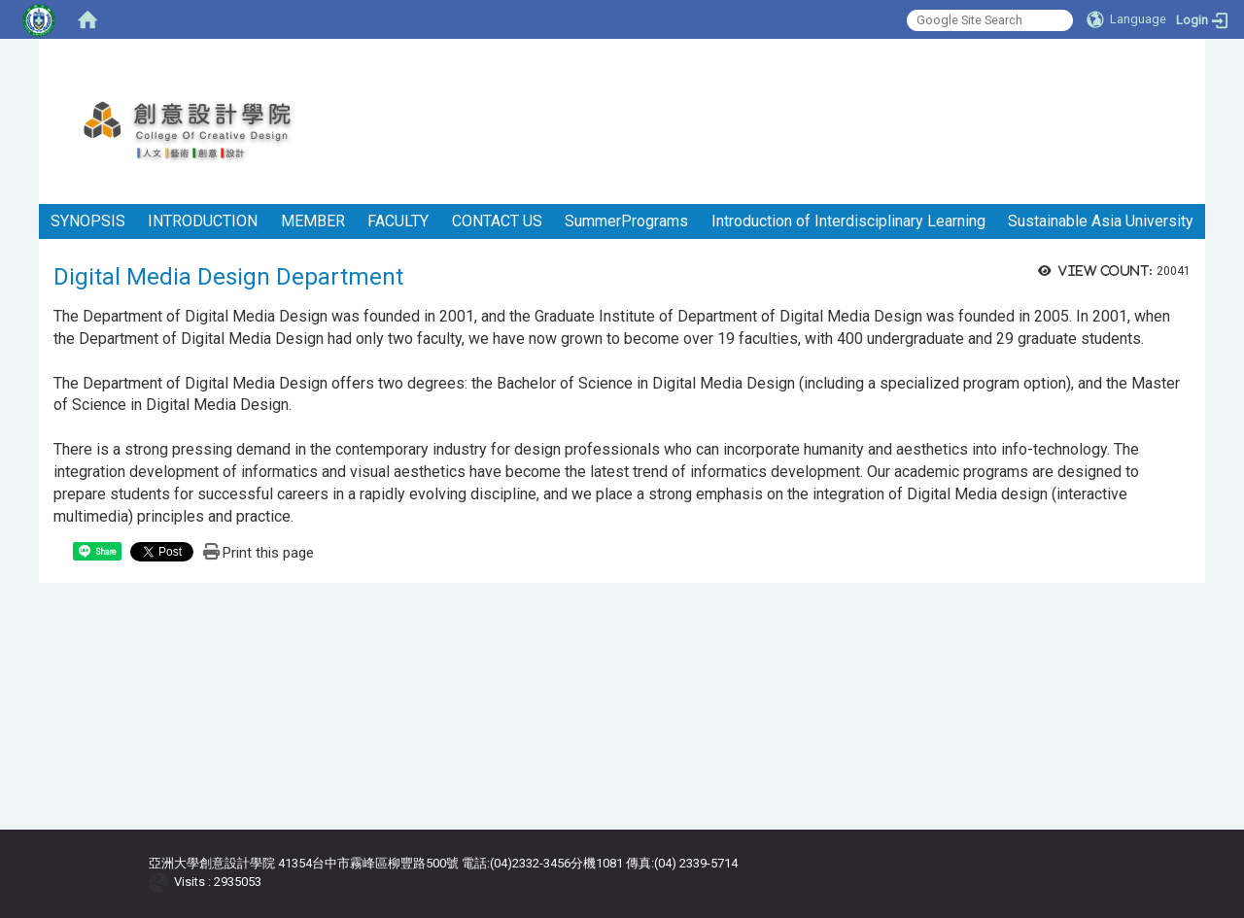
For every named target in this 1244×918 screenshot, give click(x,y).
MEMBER (313, 221)
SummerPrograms (626, 221)
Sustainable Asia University (1100, 221)
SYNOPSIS (88, 221)
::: (1197, 62)
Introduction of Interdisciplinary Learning (848, 221)
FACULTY (398, 221)
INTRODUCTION (203, 221)
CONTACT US (497, 221)
